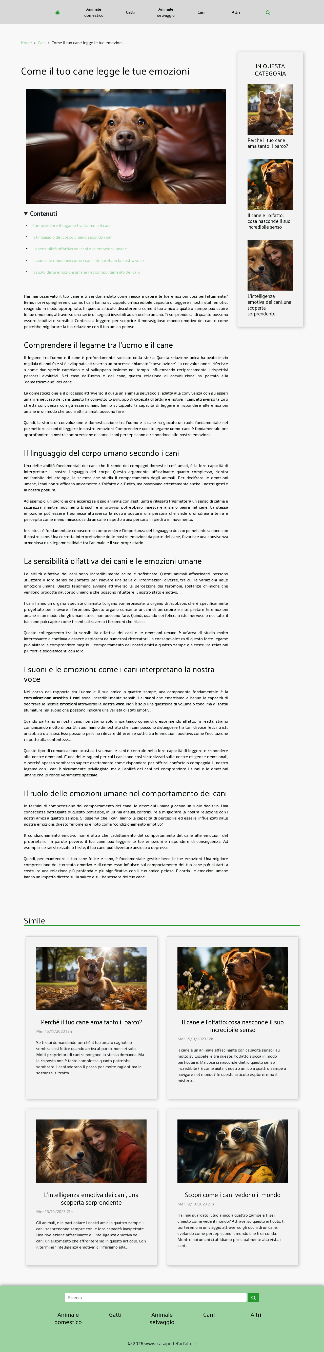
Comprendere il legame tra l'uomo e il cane (72, 225)
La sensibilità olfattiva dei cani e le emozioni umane (79, 248)
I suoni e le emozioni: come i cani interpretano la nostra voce (88, 260)
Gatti (130, 12)
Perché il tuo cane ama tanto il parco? (268, 143)
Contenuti (43, 213)
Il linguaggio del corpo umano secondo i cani (72, 237)
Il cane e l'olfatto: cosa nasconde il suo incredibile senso (269, 221)
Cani (201, 12)
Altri (236, 12)
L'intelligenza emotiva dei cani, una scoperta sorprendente (269, 305)
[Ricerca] (156, 1297)
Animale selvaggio (166, 12)
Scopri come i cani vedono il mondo (232, 1194)
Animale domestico (94, 12)
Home (26, 42)
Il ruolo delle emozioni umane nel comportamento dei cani (86, 272)
